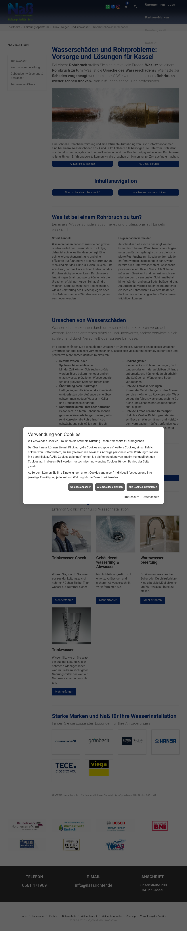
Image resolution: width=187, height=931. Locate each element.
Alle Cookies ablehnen (110, 486)
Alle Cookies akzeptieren (143, 486)
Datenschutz (151, 497)
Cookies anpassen (80, 486)
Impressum (131, 497)
